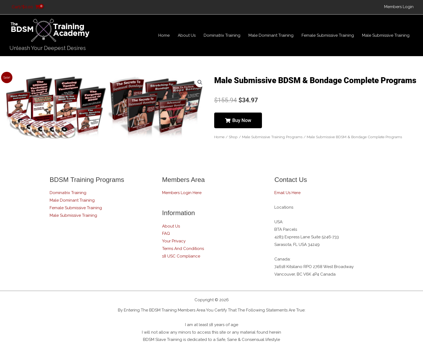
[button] (200, 82)
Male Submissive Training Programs (272, 137)
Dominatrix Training (68, 192)
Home (219, 137)
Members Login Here (182, 192)
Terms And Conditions (183, 248)
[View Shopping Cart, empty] (25, 7)
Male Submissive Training (73, 215)
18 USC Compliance (181, 256)
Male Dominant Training (72, 200)
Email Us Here (287, 192)
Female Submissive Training (76, 207)
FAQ (166, 233)
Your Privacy (174, 241)
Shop (233, 137)
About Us (171, 226)
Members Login (399, 6)
